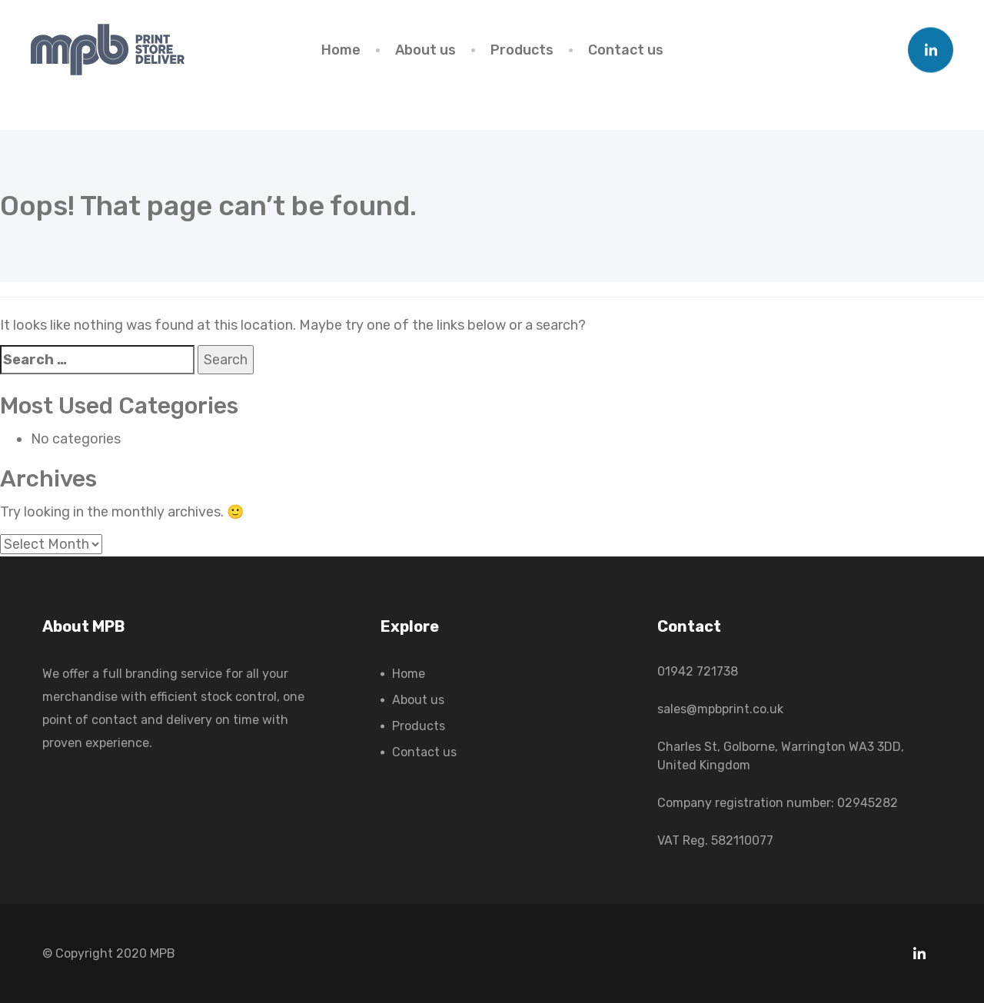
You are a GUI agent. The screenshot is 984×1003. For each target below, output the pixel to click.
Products (522, 50)
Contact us (625, 50)
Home (341, 50)
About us (425, 50)
